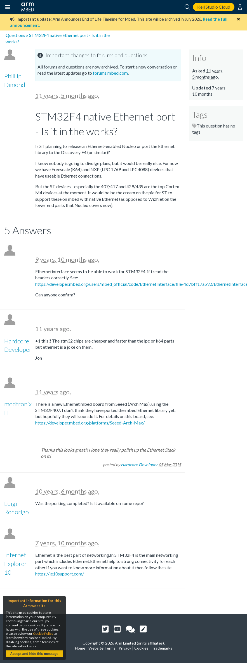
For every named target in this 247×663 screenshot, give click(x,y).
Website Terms (102, 648)
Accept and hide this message (34, 654)
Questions (15, 35)
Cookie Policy (43, 633)
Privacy (125, 648)
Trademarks (162, 648)
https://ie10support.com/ (59, 573)
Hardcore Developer (139, 464)
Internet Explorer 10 (15, 563)
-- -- (8, 271)
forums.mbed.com (110, 72)
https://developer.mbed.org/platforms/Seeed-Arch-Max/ (90, 422)
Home (80, 648)
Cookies (141, 648)
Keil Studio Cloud (213, 7)
